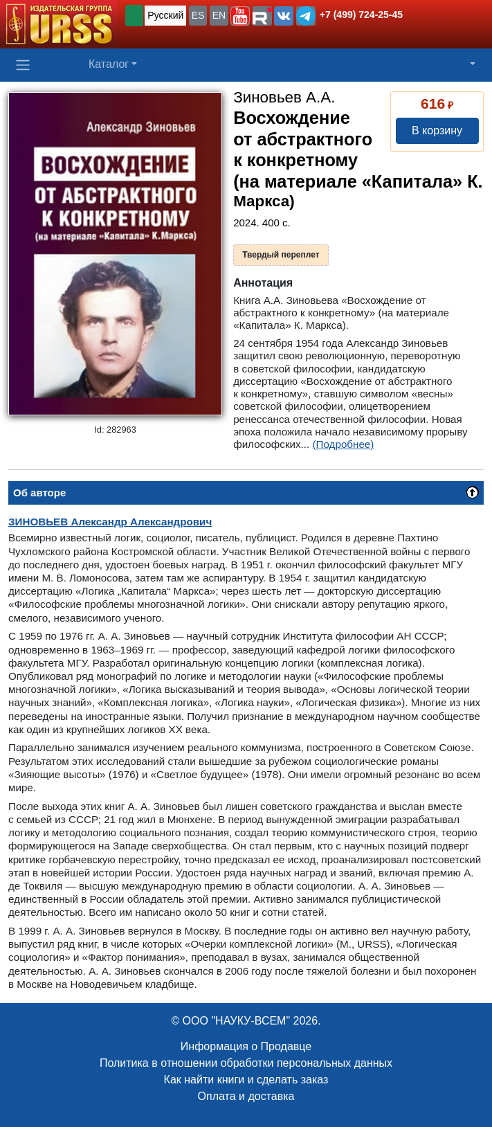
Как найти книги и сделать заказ (246, 1079)
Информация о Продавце (246, 1046)
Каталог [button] (109, 64)
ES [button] (198, 15)
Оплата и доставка (246, 1096)
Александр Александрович (110, 522)
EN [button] (219, 15)
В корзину (437, 130)
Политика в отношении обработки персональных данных (246, 1063)
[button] (240, 16)
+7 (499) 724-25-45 (361, 14)
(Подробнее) (343, 444)
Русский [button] (165, 15)
